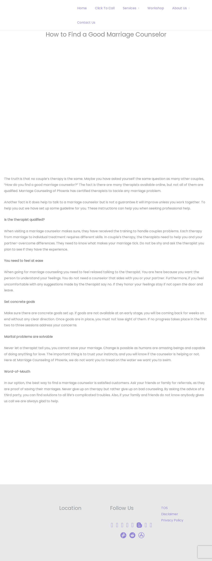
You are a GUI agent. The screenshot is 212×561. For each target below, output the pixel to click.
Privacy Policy (172, 520)
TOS (164, 508)
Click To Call (102, 8)
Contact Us (85, 22)
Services (125, 8)
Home (81, 8)
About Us (172, 8)
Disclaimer (169, 514)
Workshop (150, 8)
